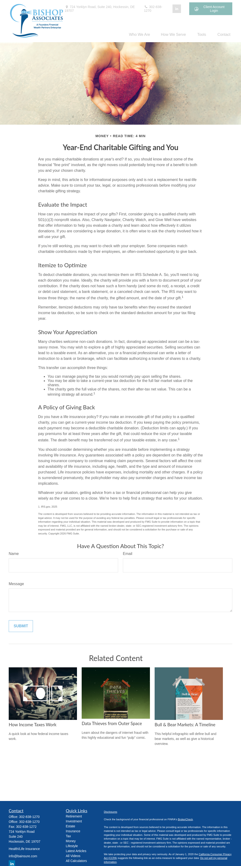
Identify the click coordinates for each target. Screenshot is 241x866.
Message (16, 584)
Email (127, 554)
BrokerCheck (185, 819)
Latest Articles (76, 851)
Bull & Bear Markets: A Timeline (185, 724)
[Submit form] (21, 626)
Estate (70, 826)
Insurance (73, 831)
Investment (74, 821)
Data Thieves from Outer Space (112, 723)
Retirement (74, 816)
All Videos (73, 856)
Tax (68, 836)
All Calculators (76, 861)
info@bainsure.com (23, 856)
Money (71, 841)
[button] (139, 34)
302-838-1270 (153, 8)
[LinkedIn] (177, 8)
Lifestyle (72, 846)
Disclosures (110, 811)
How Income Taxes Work (32, 724)
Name (14, 554)
